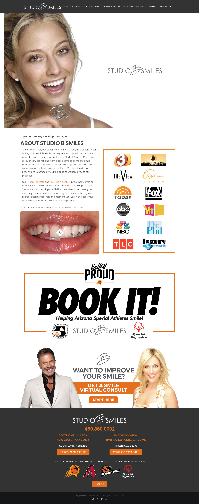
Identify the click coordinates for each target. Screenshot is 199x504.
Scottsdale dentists (60, 182)
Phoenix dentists (35, 182)
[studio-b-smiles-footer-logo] (99, 415)
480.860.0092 (99, 429)
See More (77, 207)
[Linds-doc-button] (99, 348)
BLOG (122, 496)
